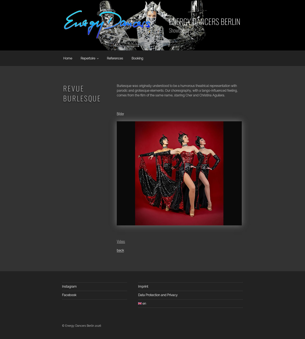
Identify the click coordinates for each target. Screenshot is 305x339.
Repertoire (90, 58)
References (115, 58)
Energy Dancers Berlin (204, 21)
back (120, 250)
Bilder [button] (120, 114)
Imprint (143, 286)
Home (67, 58)
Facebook (69, 295)
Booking (137, 58)
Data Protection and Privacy (158, 295)
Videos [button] (121, 241)
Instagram (69, 286)
